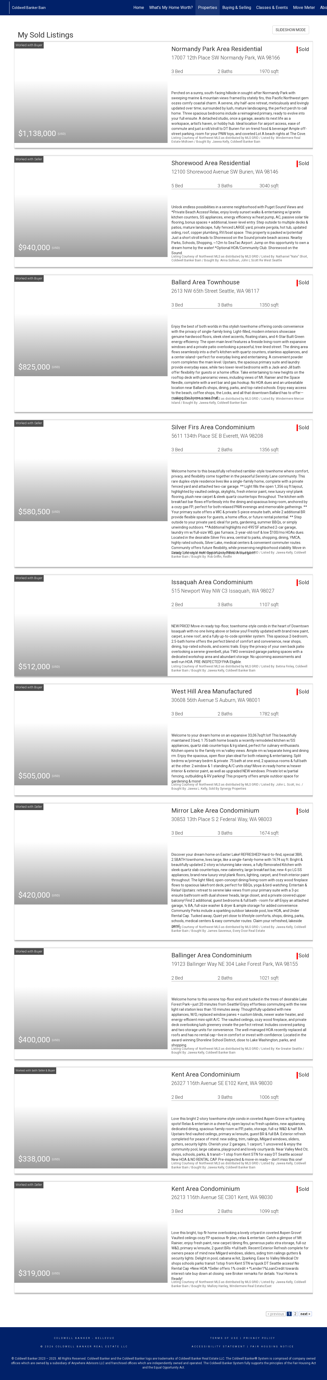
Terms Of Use (224, 1338)
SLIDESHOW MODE (291, 30)
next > (305, 1314)
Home (138, 7)
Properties (207, 7)
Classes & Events (272, 7)
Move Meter (304, 7)
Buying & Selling (236, 7)
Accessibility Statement (219, 1346)
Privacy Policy (259, 1338)
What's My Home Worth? (171, 7)
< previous (275, 1314)
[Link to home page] (6, 7)
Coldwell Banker (72, 1338)
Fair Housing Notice (272, 1346)
